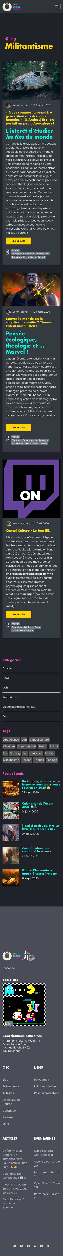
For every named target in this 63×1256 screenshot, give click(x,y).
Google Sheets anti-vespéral (43, 1153)
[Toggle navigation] (56, 6)
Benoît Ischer (17, 105)
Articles (15, 250)
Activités (8, 1093)
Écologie (29, 253)
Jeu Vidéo (17, 257)
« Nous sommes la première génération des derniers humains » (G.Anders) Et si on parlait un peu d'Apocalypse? (30, 118)
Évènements (11, 1086)
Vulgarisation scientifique (19, 707)
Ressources (10, 697)
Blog (5, 1080)
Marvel (19, 443)
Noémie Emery (18, 523)
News (6, 678)
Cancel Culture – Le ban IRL (28, 531)
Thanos (43, 443)
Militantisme (29, 257)
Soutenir (8, 1117)
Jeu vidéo (36, 753)
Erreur (37, 627)
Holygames (41, 1080)
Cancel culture (39, 740)
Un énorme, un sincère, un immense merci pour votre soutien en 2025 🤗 (15, 1159)
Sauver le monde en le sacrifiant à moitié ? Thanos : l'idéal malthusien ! (30, 322)
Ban (14, 627)
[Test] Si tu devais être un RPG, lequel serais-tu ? (15, 1189)
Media (6, 1124)
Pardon (30, 630)
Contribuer (10, 1111)
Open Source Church (11, 1102)
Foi (13, 443)
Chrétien (16, 440)
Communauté (30, 440)
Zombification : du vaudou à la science (14, 1203)
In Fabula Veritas (45, 1086)
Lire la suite (18, 241)
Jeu (47, 253)
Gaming (40, 253)
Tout (6, 716)
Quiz (5, 687)
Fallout (41, 257)
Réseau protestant (46, 1093)
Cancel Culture (25, 627)
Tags (6, 731)
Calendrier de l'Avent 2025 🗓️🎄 (15, 1176)
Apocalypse (18, 253)
